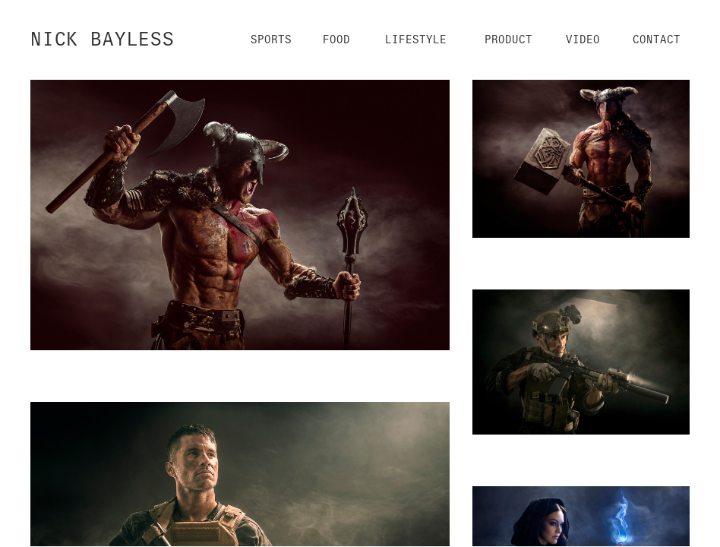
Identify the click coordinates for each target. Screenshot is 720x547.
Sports (271, 39)
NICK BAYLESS (102, 39)
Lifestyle (416, 39)
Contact (657, 39)
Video (583, 39)
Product (508, 39)
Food (336, 39)
